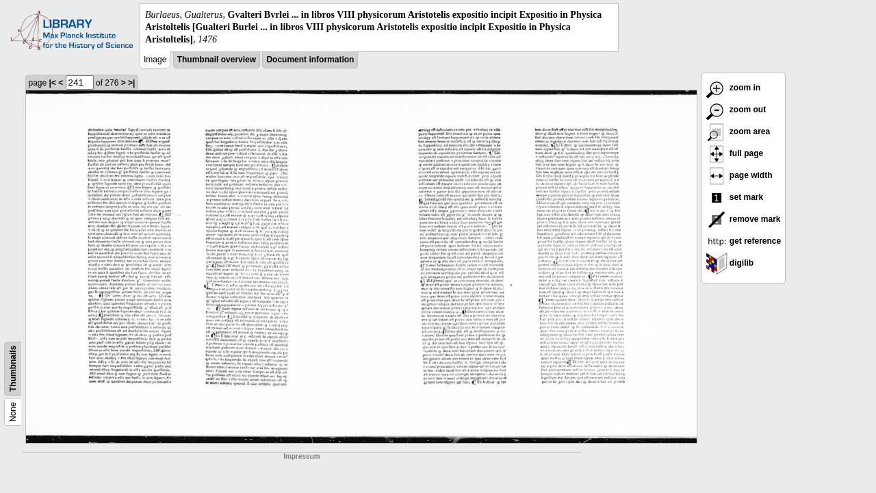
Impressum (301, 456)
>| (131, 83)
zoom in (733, 87)
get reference (744, 241)
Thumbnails (13, 368)
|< (52, 83)
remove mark (743, 219)
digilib (730, 263)
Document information (310, 59)
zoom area (738, 131)
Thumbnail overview (216, 59)
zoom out (736, 109)
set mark (735, 197)
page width (739, 175)
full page (735, 153)
